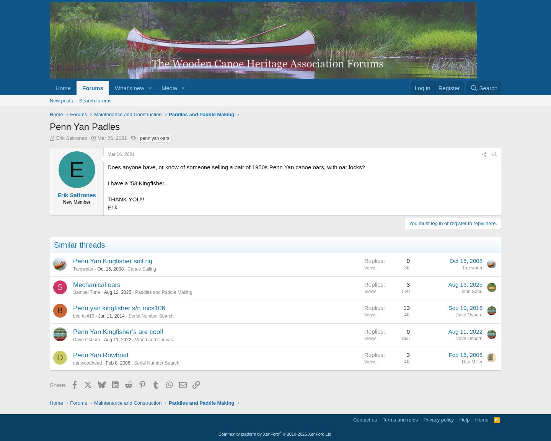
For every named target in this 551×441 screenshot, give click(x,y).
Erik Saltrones (71, 138)
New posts (61, 101)
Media (169, 88)
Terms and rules (400, 420)
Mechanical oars (97, 285)
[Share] (484, 154)
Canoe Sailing (141, 269)
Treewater (83, 269)
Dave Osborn (469, 315)
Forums (92, 88)
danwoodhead (87, 363)
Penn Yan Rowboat (101, 355)
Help (465, 420)
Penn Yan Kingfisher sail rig (112, 261)
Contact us (365, 420)
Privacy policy (439, 420)
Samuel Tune (86, 292)
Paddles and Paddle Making (163, 292)
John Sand (472, 291)
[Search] (483, 88)
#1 (494, 154)
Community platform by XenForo (275, 434)
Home (63, 88)
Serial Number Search (151, 316)
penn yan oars (154, 138)
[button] (150, 88)
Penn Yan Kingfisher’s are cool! (118, 332)
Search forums (95, 101)
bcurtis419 (83, 316)
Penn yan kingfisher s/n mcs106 (119, 308)
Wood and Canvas (154, 339)
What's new (129, 88)
